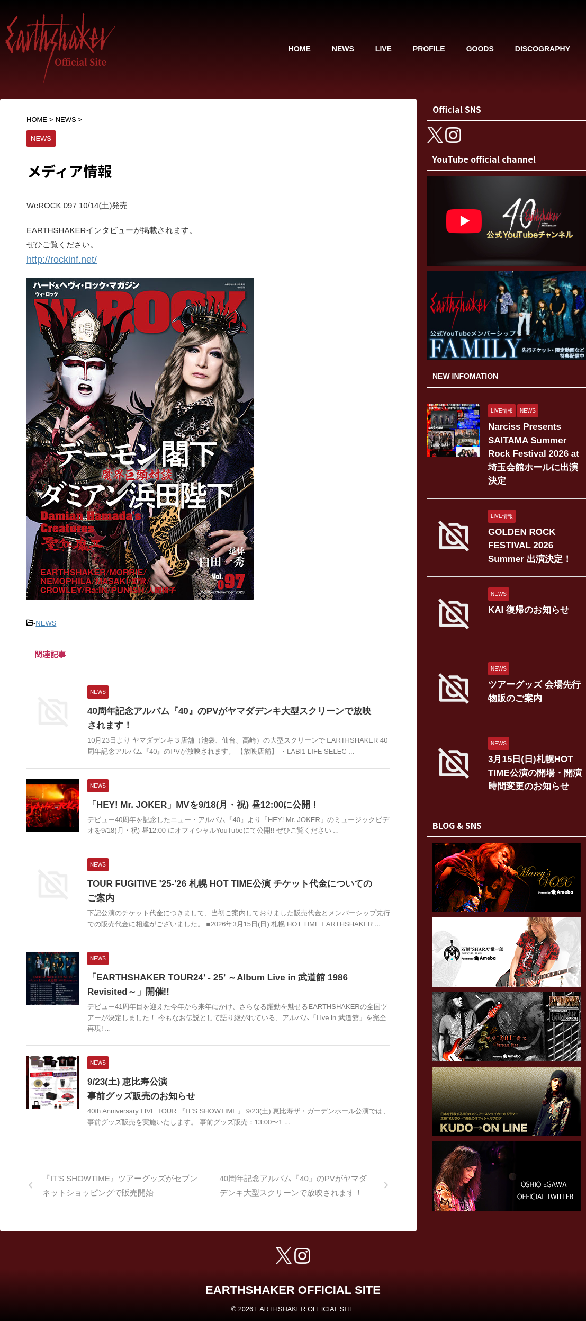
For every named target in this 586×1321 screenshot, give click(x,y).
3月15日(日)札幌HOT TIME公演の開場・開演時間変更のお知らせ (536, 747)
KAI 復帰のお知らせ (521, 586)
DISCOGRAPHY (542, 48)
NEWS (343, 48)
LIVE (383, 48)
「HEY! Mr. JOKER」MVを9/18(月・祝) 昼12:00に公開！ (196, 801)
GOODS (480, 48)
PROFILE (429, 48)
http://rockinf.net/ (55, 258)
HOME (300, 48)
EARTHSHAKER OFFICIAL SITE (293, 1286)
